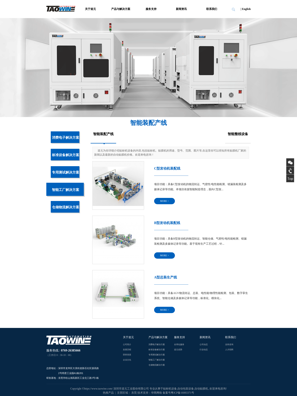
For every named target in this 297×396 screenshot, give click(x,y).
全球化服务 (179, 344)
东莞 (134, 392)
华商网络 (156, 392)
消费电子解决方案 (65, 137)
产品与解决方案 (120, 9)
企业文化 (127, 360)
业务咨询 (229, 344)
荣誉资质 (127, 355)
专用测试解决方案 (65, 172)
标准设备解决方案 (65, 155)
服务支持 (151, 9)
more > (164, 201)
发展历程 (127, 349)
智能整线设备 (238, 134)
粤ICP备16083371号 (182, 392)
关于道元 (90, 9)
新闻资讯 (181, 9)
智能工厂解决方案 (65, 190)
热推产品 (108, 392)
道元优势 (178, 349)
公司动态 (204, 344)
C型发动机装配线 (167, 168)
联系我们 (211, 9)
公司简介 (127, 344)
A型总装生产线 (165, 277)
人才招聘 (229, 349)
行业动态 (204, 349)
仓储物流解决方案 (65, 207)
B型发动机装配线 (167, 223)
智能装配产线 (103, 134)
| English (246, 9)
